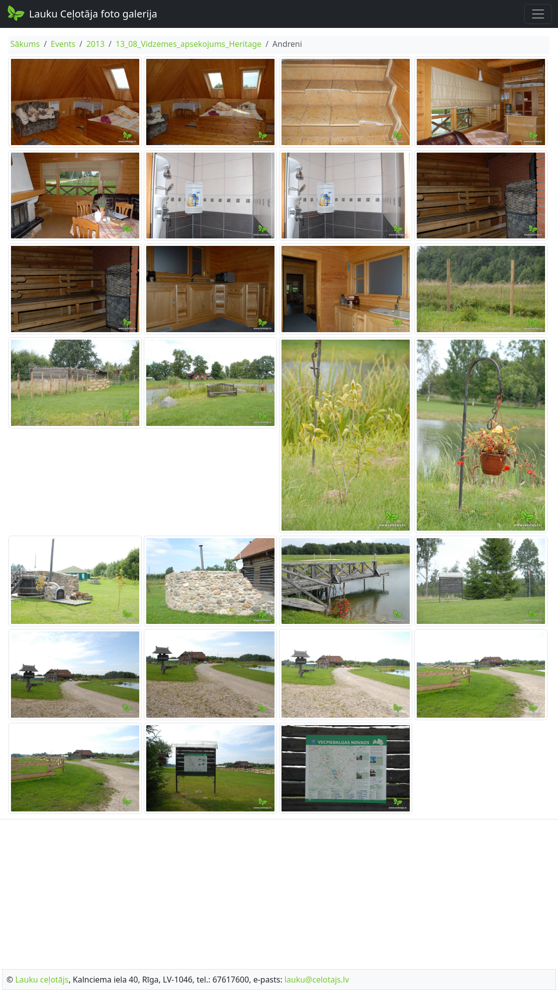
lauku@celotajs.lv (316, 979)
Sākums (25, 43)
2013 (95, 43)
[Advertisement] (279, 891)
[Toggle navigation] (538, 14)
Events (63, 43)
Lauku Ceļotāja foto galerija (81, 12)
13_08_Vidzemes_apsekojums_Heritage (188, 43)
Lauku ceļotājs (41, 979)
